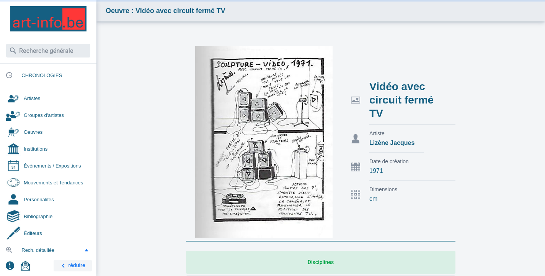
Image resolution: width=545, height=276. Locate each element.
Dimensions (383, 189)
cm (373, 199)
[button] (86, 250)
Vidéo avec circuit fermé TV (401, 99)
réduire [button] (72, 266)
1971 (376, 171)
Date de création (389, 161)
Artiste (377, 133)
